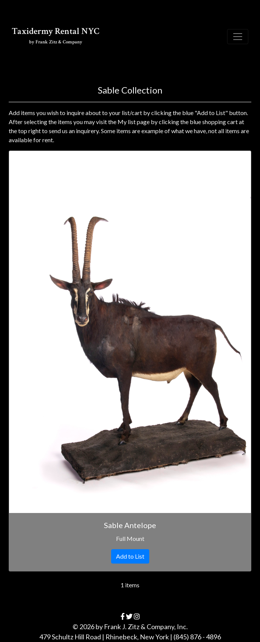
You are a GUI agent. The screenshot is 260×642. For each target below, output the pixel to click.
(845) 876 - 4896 (197, 637)
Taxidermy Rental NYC (55, 35)
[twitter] (129, 616)
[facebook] (123, 616)
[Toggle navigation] (237, 36)
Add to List (130, 556)
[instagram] (137, 616)
